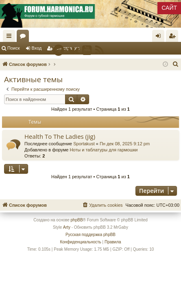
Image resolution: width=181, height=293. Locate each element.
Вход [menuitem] (160, 37)
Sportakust (84, 143)
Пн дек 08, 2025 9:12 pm (125, 143)
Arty (66, 227)
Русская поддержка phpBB (90, 234)
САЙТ (169, 7)
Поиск (13, 48)
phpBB (77, 220)
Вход (37, 48)
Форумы (24, 37)
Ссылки (10, 37)
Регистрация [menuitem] (173, 37)
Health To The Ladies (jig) (59, 136)
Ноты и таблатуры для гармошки (103, 149)
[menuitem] (175, 64)
